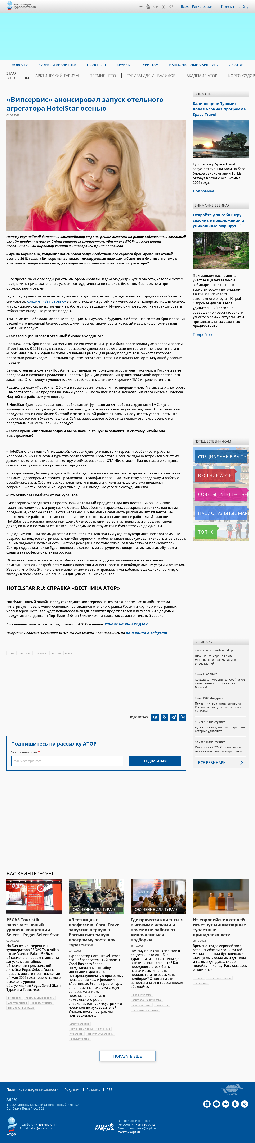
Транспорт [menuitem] (96, 65)
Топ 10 (201, 525)
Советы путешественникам (217, 487)
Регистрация (204, 6)
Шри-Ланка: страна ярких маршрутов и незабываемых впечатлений (216, 653)
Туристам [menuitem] (150, 65)
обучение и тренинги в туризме (90, 1022)
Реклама (85, 1083)
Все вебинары (210, 755)
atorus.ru (214, 1139)
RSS (99, 1083)
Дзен (142, 7)
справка (56, 650)
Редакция (65, 1083)
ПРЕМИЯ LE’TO (105, 75)
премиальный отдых (21, 1001)
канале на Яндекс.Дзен (123, 622)
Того (11, 650)
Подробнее (202, 328)
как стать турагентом (101, 1027)
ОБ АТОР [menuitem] (236, 65)
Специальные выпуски (214, 450)
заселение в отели (219, 971)
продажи (41, 650)
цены (69, 650)
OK (164, 7)
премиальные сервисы (40, 991)
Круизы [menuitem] (124, 65)
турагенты (76, 1027)
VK (157, 7)
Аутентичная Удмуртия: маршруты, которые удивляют (217, 722)
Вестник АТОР (206, 469)
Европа (198, 971)
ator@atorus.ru (41, 1121)
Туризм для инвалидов (145, 75)
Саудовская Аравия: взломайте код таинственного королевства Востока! (220, 676)
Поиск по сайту (236, 6)
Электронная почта (24, 750)
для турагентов (17, 996)
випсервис (24, 650)
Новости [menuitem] (20, 65)
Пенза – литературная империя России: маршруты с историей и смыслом (218, 700)
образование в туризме (147, 993)
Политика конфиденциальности (29, 1083)
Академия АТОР (187, 75)
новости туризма (42, 996)
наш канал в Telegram (144, 630)
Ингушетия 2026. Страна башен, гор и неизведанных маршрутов (218, 742)
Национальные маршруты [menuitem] (194, 65)
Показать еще (127, 1049)
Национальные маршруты (216, 506)
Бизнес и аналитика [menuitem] (57, 65)
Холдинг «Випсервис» (45, 301)
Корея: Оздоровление (228, 75)
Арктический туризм (66, 75)
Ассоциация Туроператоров (25, 5)
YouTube (149, 6)
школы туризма (80, 1032)
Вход (186, 6)
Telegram (172, 7)
